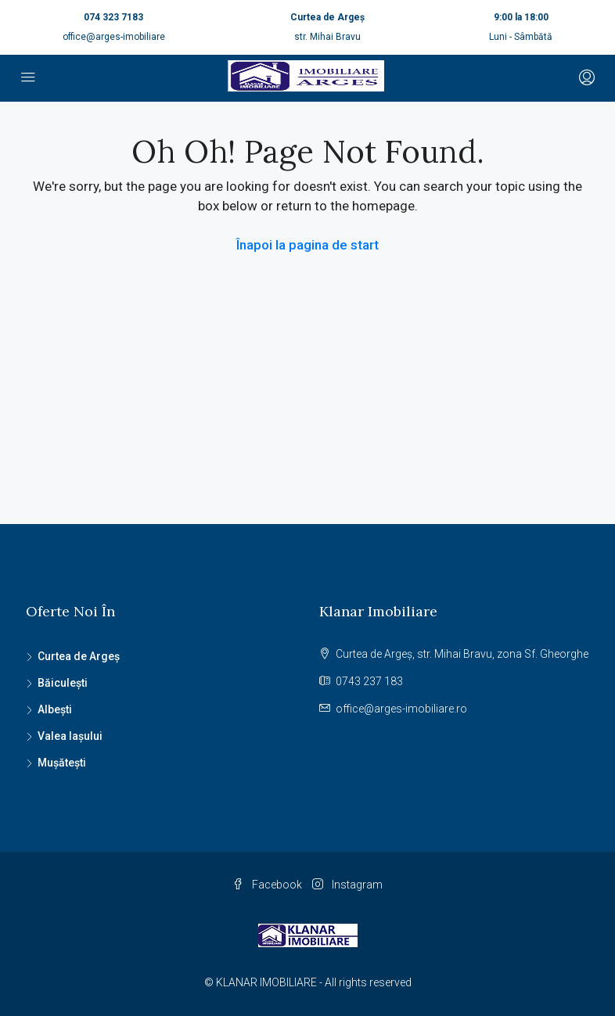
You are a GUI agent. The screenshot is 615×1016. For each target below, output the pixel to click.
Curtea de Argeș (79, 656)
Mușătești (62, 762)
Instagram (347, 884)
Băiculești (63, 683)
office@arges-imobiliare (114, 36)
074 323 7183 (113, 17)
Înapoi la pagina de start (307, 245)
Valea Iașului (70, 736)
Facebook (268, 884)
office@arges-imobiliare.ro (401, 708)
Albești (55, 709)
